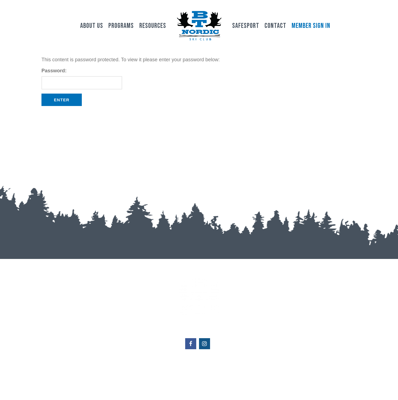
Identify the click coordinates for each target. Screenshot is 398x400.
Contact (275, 26)
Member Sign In (311, 26)
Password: (81, 78)
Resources (152, 26)
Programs (121, 26)
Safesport (245, 26)
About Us (91, 26)
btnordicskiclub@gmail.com (199, 372)
